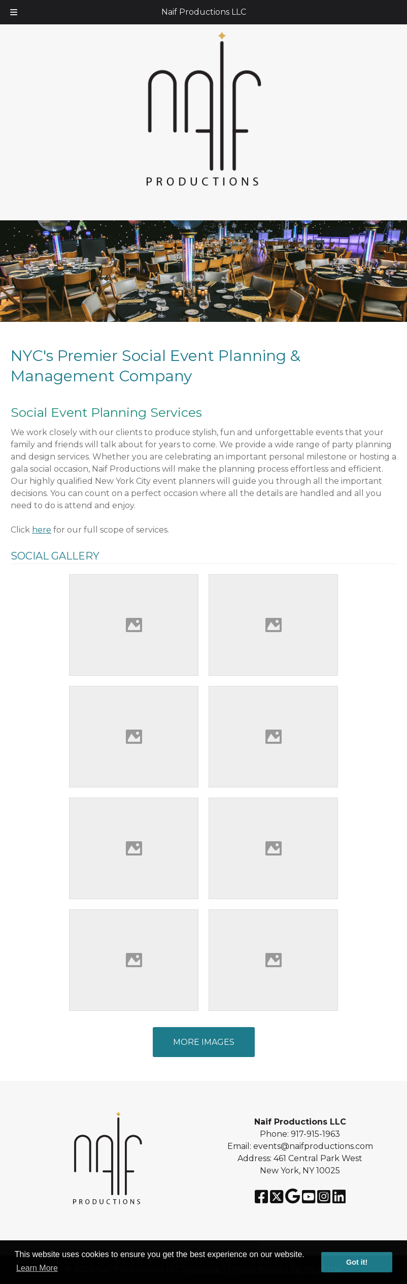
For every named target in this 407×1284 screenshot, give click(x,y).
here (41, 530)
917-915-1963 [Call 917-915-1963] (315, 1134)
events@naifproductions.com (313, 1146)
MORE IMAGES (203, 1042)
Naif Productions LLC (203, 12)
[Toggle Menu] (13, 12)
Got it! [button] (356, 1262)
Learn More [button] (37, 1268)
